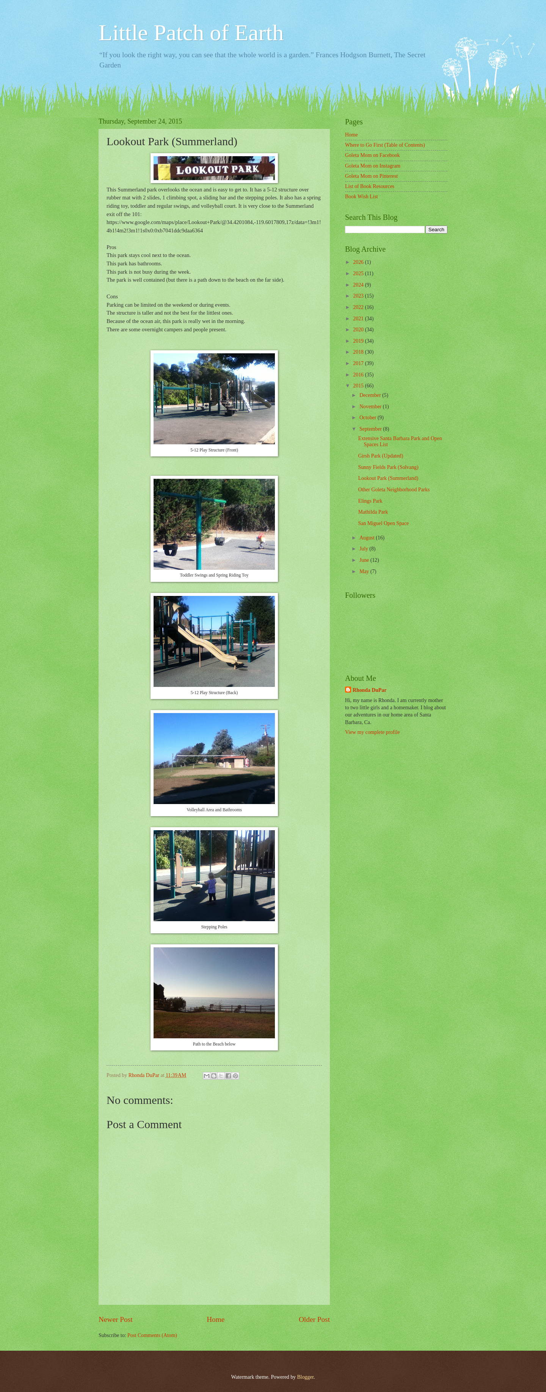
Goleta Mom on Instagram (372, 166)
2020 (359, 329)
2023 (359, 296)
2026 (359, 262)
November (371, 406)
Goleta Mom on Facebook (372, 155)
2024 (359, 285)
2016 (359, 375)
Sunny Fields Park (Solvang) (388, 467)
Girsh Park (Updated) (380, 456)
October (368, 417)
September (371, 429)
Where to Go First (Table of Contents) (385, 145)
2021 (359, 318)
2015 (359, 386)
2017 (359, 363)
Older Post (314, 1319)
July (364, 549)
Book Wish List (361, 196)
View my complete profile (372, 732)
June (364, 560)
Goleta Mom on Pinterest (371, 176)
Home (215, 1319)
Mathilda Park (373, 512)
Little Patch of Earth (191, 32)
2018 (359, 352)
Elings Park (370, 501)
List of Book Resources (369, 186)
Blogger (305, 1377)
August (367, 538)
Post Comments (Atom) (152, 1335)
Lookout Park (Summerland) (388, 478)
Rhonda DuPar (369, 690)
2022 (359, 307)
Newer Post (116, 1319)
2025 (359, 273)
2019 (359, 341)
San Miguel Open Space (383, 523)
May (364, 571)
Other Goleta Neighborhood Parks (394, 489)
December (370, 395)
